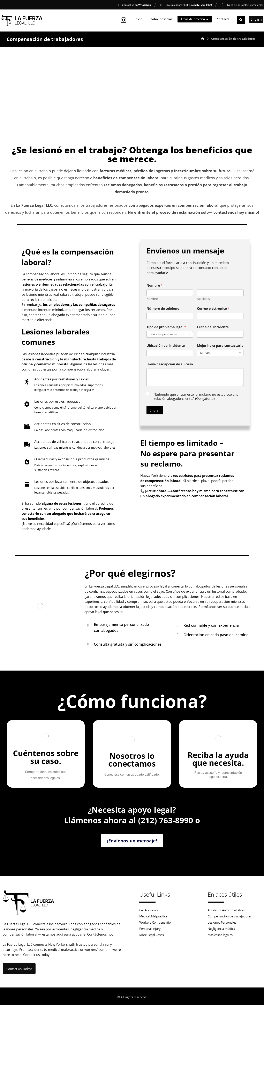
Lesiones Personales (222, 967)
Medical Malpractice (153, 960)
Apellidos (203, 306)
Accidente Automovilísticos (227, 953)
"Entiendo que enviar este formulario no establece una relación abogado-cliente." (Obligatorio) (196, 404)
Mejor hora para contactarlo (220, 353)
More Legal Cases (151, 980)
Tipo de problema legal (166, 335)
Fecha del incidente (213, 335)
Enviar (155, 418)
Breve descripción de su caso (169, 372)
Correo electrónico (213, 316)
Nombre (152, 306)
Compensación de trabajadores (230, 960)
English (256, 20)
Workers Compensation (156, 967)
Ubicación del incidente (165, 353)
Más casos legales (220, 980)
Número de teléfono (162, 316)
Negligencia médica (221, 973)
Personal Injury (150, 973)
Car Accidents (148, 953)
